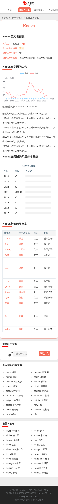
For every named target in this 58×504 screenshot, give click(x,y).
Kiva (36, 440)
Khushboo (11, 449)
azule (36, 377)
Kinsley (8, 249)
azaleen (37, 391)
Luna (7, 281)
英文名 (5, 18)
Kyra (7, 255)
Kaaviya (10, 463)
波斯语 (47, 255)
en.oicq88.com (45, 493)
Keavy (37, 445)
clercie (37, 386)
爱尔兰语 (48, 238)
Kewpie (9, 468)
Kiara (7, 292)
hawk (36, 405)
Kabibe (9, 431)
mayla (9, 414)
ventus (9, 386)
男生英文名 (39, 10)
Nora (7, 268)
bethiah (37, 400)
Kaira (7, 329)
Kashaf (37, 468)
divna (8, 409)
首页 (10, 10)
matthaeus (11, 395)
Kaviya (37, 449)
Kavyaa (37, 463)
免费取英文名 (9, 344)
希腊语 (47, 303)
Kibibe (9, 435)
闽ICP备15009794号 (38, 489)
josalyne (38, 395)
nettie (8, 372)
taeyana (38, 372)
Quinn (7, 286)
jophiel (37, 381)
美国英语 (48, 249)
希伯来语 (48, 297)
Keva (8, 445)
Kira (6, 244)
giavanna (10, 381)
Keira (7, 238)
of (35, 414)
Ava (6, 316)
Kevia (8, 458)
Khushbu (38, 458)
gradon (9, 391)
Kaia (7, 303)
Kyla (7, 297)
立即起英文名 (44, 353)
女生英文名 (24, 10)
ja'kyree (9, 400)
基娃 (21, 48)
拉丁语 (47, 244)
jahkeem (38, 409)
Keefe (37, 431)
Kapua (37, 454)
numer (9, 377)
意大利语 (48, 329)
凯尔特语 (48, 286)
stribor (9, 405)
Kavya (37, 435)
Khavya (37, 472)
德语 (46, 316)
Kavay (9, 472)
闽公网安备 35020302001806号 (21, 493)
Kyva (8, 454)
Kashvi (9, 440)
